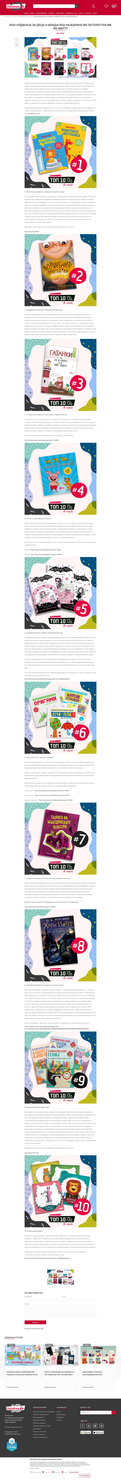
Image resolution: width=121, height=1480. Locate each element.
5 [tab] (62, 1398)
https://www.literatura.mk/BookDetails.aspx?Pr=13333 (56, 800)
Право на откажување (40, 1438)
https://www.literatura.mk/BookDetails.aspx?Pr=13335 (52, 795)
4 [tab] (59, 1398)
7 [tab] (67, 1398)
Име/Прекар (28, 1296)
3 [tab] (56, 1398)
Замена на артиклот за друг (42, 1426)
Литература (21, 16)
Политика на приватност (41, 1415)
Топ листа (29, 16)
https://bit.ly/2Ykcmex (32, 1153)
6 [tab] (65, 1398)
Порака (27, 1304)
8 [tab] (70, 1398)
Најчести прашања (39, 1435)
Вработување (61, 1415)
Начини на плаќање (39, 1421)
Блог (15, 16)
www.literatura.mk (34, 113)
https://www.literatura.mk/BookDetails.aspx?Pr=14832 (42, 440)
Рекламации (37, 1429)
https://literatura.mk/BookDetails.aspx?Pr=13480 (45, 550)
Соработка (60, 1418)
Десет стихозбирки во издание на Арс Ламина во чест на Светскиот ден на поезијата (59, 1374)
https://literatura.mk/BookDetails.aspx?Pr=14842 (40, 907)
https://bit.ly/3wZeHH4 (32, 232)
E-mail (63, 1296)
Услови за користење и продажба (43, 1412)
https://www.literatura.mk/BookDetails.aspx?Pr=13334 (52, 791)
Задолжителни (37, 1472)
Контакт (59, 1421)
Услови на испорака (39, 1423)
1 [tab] (51, 1398)
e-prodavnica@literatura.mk (13, 1427)
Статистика (48, 1472)
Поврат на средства (39, 1432)
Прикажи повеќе (12, 1387)
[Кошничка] (114, 5)
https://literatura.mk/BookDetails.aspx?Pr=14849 (46, 554)
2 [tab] (54, 1398)
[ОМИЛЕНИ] (106, 5)
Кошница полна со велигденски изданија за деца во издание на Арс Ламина (22, 1374)
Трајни (66, 1472)
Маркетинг (58, 1472)
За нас (59, 1412)
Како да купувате (38, 1418)
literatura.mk (8, 16)
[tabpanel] (23, 1366)
